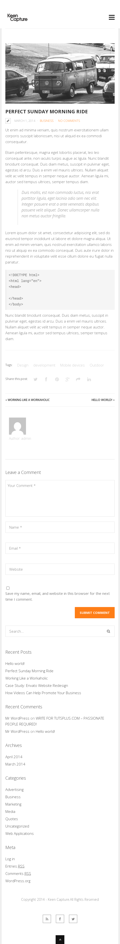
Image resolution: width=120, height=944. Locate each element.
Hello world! (102, 400)
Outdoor (97, 365)
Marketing (13, 804)
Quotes (11, 818)
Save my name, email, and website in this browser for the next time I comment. (57, 596)
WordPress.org (17, 880)
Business (46, 121)
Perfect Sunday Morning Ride (46, 111)
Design (22, 365)
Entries (15, 866)
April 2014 (13, 756)
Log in (10, 858)
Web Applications (19, 833)
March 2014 (15, 764)
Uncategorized (17, 826)
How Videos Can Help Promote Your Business (43, 692)
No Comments (69, 121)
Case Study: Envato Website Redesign (36, 685)
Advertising (14, 789)
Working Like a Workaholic (29, 400)
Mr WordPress (17, 718)
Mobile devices (72, 365)
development (44, 365)
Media (10, 811)
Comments (18, 873)
